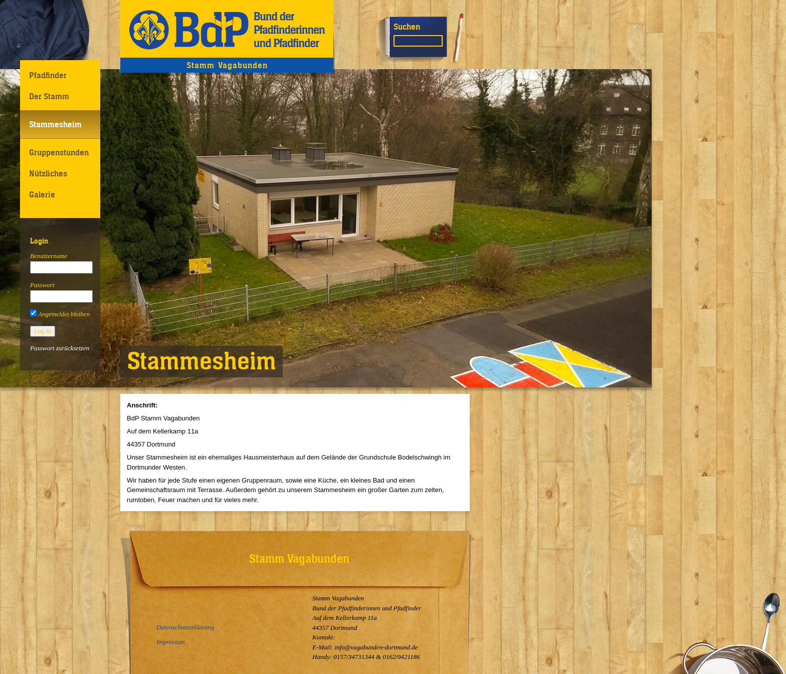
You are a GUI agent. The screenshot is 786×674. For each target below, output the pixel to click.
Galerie (42, 194)
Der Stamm (49, 96)
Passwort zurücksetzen (59, 348)
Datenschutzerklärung (185, 627)
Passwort (42, 285)
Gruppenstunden (59, 152)
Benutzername (48, 256)
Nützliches (48, 173)
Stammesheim (55, 124)
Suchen (407, 27)
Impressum (170, 641)
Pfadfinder (48, 75)
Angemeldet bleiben (60, 314)
